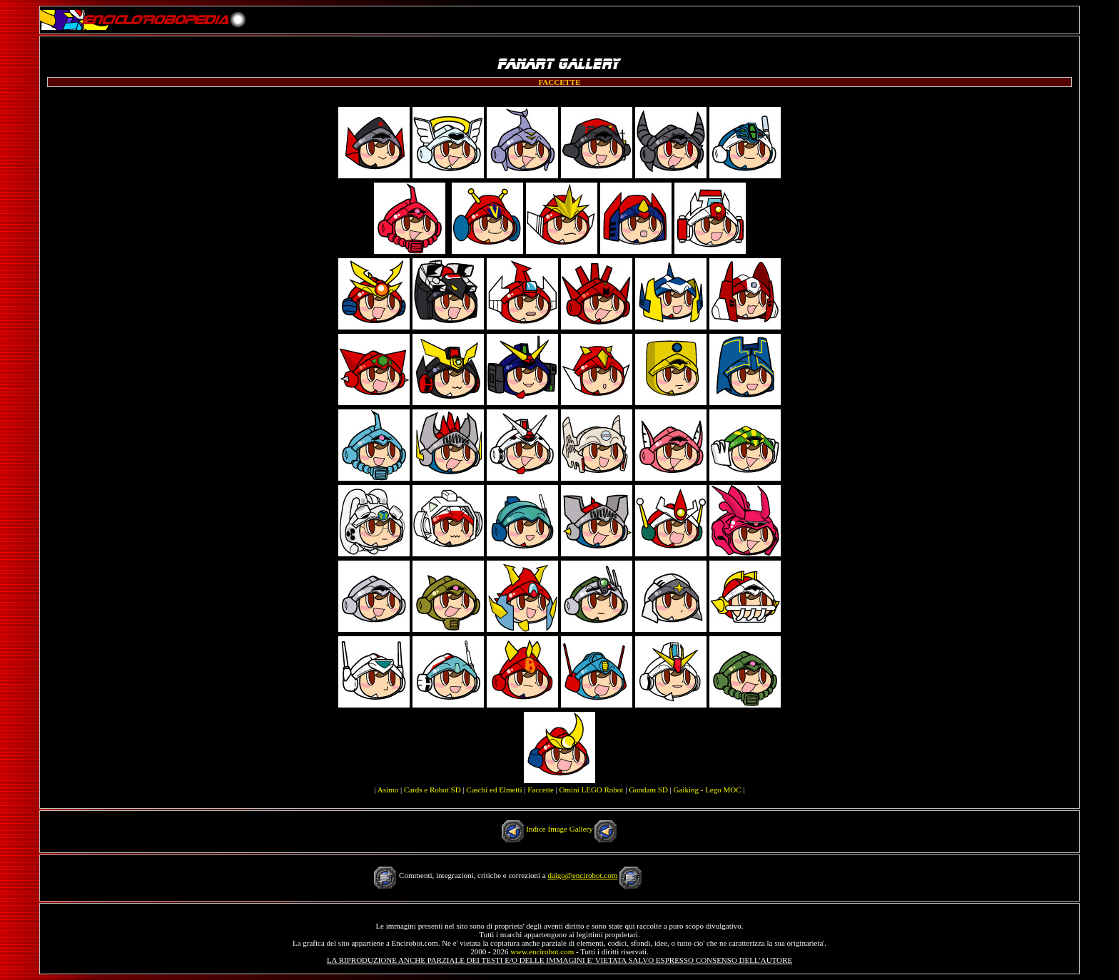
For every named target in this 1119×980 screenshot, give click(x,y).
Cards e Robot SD (432, 789)
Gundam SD (648, 789)
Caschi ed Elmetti (494, 789)
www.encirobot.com (542, 951)
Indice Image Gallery (559, 829)
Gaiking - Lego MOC (707, 789)
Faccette (540, 789)
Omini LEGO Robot (592, 789)
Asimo (388, 789)
